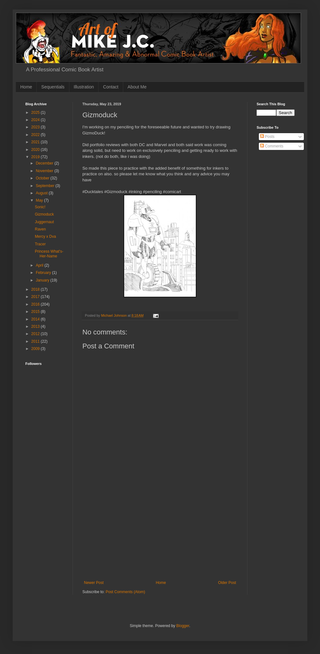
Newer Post (94, 582)
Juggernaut (44, 222)
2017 (36, 297)
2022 (36, 135)
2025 (36, 112)
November (45, 171)
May (40, 200)
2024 (36, 120)
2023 (36, 127)
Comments (271, 146)
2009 (36, 348)
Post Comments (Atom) (125, 592)
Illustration (84, 86)
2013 (36, 326)
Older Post (227, 582)
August (42, 193)
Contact (110, 86)
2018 (36, 289)
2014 (36, 319)
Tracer (40, 244)
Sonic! (40, 207)
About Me (137, 86)
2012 (36, 334)
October (43, 178)
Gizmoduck (44, 214)
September (45, 186)
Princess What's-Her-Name (49, 253)
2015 (36, 311)
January (43, 280)
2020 (36, 149)
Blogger (182, 626)
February (44, 272)
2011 (36, 341)
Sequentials (52, 86)
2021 (36, 142)
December (45, 163)
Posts (267, 136)
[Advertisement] (45, 447)
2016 (36, 304)
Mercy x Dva (45, 236)
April (40, 265)
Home (26, 86)
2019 (36, 157)
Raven (40, 229)
